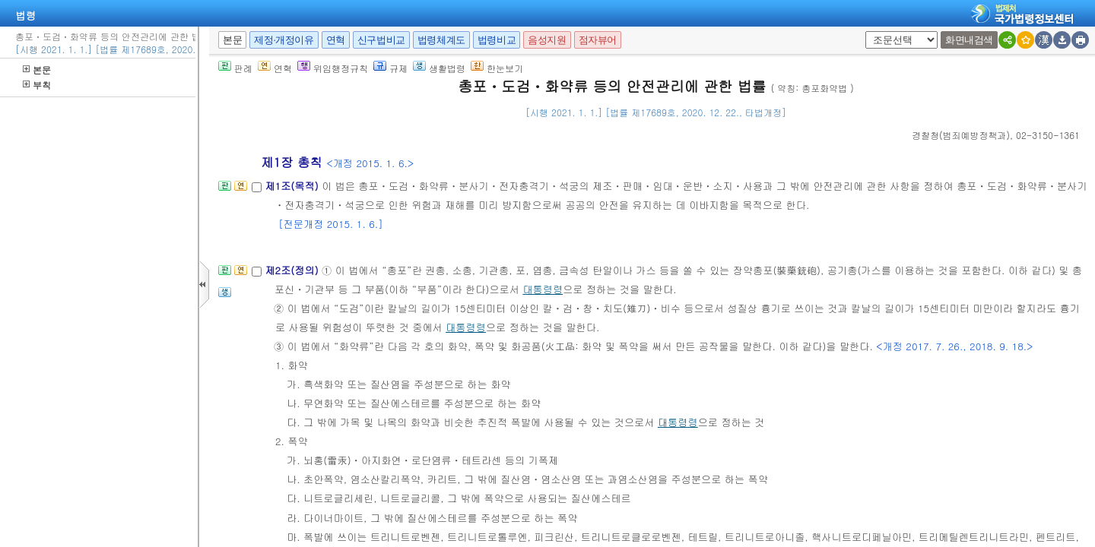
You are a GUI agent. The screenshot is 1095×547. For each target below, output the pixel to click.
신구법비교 (381, 40)
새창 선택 (870, 31)
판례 (235, 68)
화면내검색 (969, 40)
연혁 (335, 40)
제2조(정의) (293, 270)
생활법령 (439, 68)
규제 (390, 68)
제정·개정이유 (283, 40)
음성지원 (547, 40)
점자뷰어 (598, 40)
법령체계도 (441, 40)
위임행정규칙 (332, 68)
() (961, 134)
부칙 (37, 84)
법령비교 (497, 40)
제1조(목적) (293, 186)
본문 (37, 69)
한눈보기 (497, 68)
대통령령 (542, 289)
